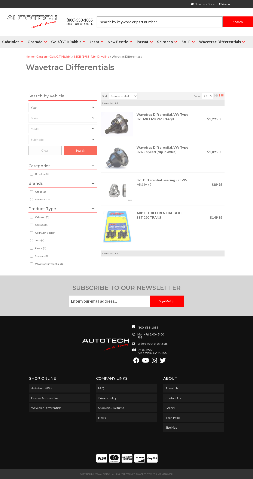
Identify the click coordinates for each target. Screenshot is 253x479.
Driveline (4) (42, 174)
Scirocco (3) (42, 256)
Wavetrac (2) (42, 199)
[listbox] (62, 107)
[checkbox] (31, 191)
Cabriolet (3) (42, 217)
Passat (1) (40, 248)
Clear (45, 150)
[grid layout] (216, 96)
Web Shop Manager (161, 474)
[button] (175, 21)
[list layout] (221, 96)
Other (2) (40, 191)
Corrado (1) (41, 224)
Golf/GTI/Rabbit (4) (45, 232)
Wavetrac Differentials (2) (49, 263)
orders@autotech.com (153, 343)
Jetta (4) (39, 240)
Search (80, 150)
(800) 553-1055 (148, 327)
